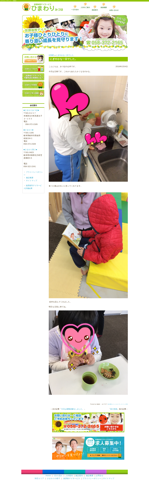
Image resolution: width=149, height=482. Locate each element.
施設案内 (79, 476)
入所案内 (69, 476)
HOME (51, 55)
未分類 (110, 404)
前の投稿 (113, 409)
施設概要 (29, 178)
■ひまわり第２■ (30, 149)
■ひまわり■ (28, 130)
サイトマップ (31, 180)
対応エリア (39, 478)
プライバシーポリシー (92, 478)
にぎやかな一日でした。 (65, 55)
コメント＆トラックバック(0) (120, 404)
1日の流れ (58, 476)
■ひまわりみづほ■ (31, 110)
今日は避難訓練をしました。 (72, 409)
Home (48, 476)
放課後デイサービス (71, 478)
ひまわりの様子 (53, 478)
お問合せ (99, 476)
